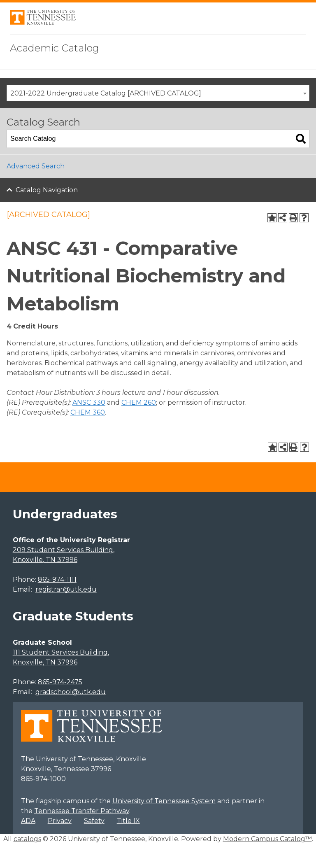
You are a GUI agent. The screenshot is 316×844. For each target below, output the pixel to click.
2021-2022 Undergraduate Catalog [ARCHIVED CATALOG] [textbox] (105, 93)
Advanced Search (36, 166)
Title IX (128, 821)
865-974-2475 (60, 682)
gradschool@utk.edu (70, 692)
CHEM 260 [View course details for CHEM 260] (138, 402)
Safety (94, 821)
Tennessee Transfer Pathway (81, 811)
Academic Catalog (54, 48)
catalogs (27, 839)
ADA (28, 821)
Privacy (60, 821)
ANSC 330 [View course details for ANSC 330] (88, 402)
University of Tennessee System (164, 801)
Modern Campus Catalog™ (267, 839)
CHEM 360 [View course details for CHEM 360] (87, 412)
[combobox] (158, 93)
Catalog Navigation (47, 190)
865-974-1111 (57, 579)
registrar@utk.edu (66, 589)
